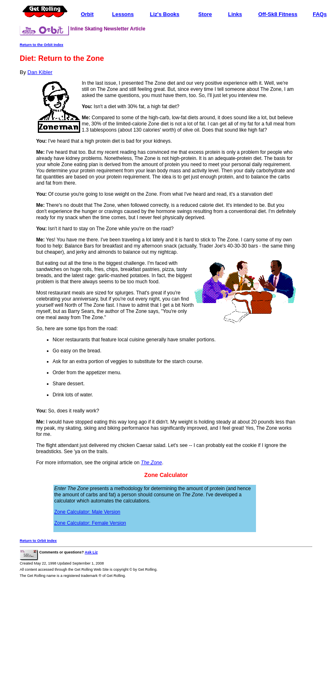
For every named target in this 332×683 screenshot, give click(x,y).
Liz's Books (165, 14)
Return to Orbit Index (38, 541)
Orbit (87, 14)
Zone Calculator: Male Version (87, 512)
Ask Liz (91, 552)
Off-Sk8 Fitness (277, 14)
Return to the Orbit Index (41, 45)
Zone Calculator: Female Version (90, 523)
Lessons (123, 14)
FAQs (320, 14)
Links (235, 14)
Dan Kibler (40, 72)
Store (205, 14)
